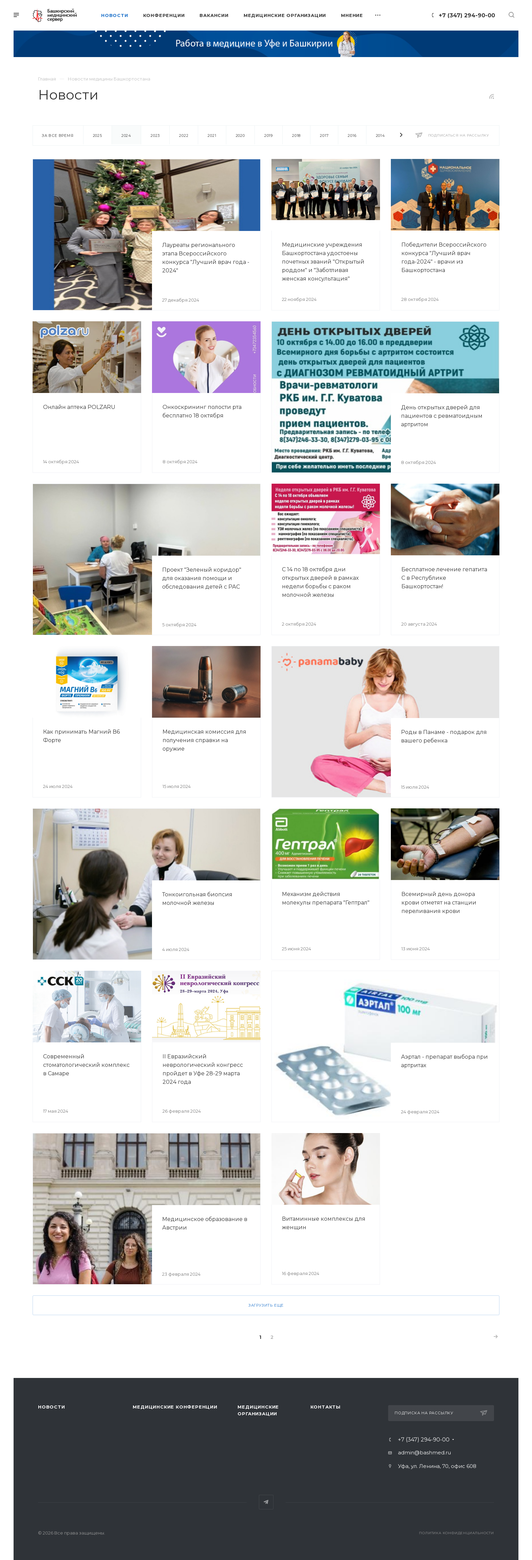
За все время (58, 135)
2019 (268, 135)
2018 (296, 135)
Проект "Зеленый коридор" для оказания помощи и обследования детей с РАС (201, 578)
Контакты (325, 1407)
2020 (240, 135)
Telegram (266, 1502)
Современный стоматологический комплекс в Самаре (86, 1065)
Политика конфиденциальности (456, 1533)
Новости (51, 1407)
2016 (352, 135)
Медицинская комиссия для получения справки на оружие (204, 740)
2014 (380, 135)
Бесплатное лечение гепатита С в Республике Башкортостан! (444, 578)
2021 (212, 135)
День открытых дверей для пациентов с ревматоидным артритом (441, 416)
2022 (183, 135)
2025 (97, 135)
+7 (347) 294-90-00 (467, 15)
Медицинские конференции (175, 1407)
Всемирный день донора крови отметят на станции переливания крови (438, 902)
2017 (324, 135)
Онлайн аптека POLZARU (79, 407)
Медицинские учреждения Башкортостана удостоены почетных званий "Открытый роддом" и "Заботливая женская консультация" (323, 261)
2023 (155, 135)
